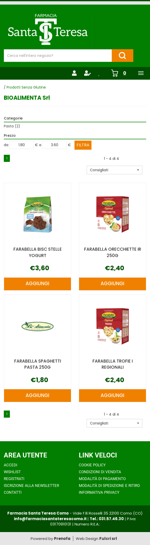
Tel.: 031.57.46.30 (107, 518)
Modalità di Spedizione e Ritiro (109, 485)
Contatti (13, 492)
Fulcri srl (108, 538)
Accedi (10, 465)
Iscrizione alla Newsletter (31, 485)
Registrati (14, 478)
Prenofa (62, 538)
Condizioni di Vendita (100, 472)
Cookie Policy (92, 465)
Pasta (12, 126)
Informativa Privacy (99, 492)
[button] (114, 170)
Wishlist (12, 472)
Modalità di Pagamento (102, 478)
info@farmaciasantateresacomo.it (50, 518)
